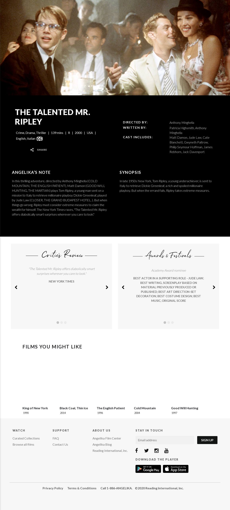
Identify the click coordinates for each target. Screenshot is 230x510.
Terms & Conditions (81, 488)
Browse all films (23, 444)
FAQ (56, 438)
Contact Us (60, 444)
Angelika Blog (102, 444)
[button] (16, 286)
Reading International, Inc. (110, 450)
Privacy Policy (53, 488)
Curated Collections (26, 438)
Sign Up (207, 440)
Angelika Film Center (107, 438)
